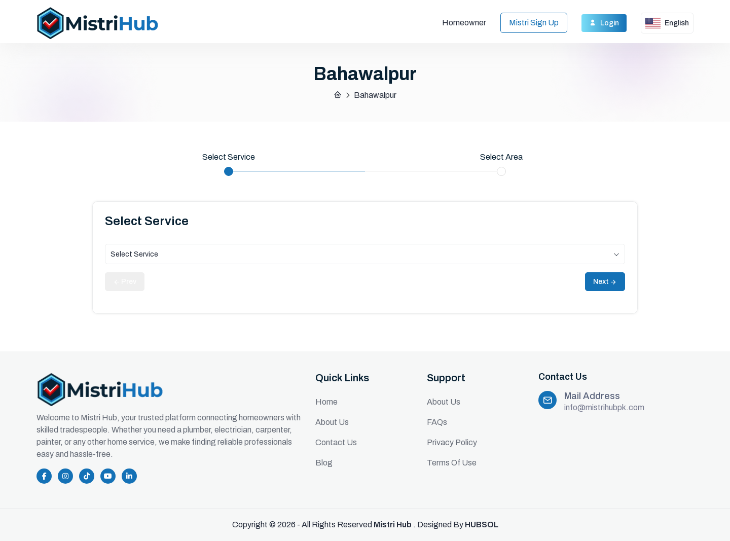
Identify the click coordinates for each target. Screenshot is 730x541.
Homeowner (464, 22)
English (667, 23)
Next (605, 281)
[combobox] (365, 254)
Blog (324, 462)
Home (326, 402)
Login (604, 23)
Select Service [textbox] (134, 254)
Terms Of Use (452, 462)
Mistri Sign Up (534, 22)
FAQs (437, 422)
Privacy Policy (452, 442)
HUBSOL (481, 524)
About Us (332, 422)
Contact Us (336, 442)
